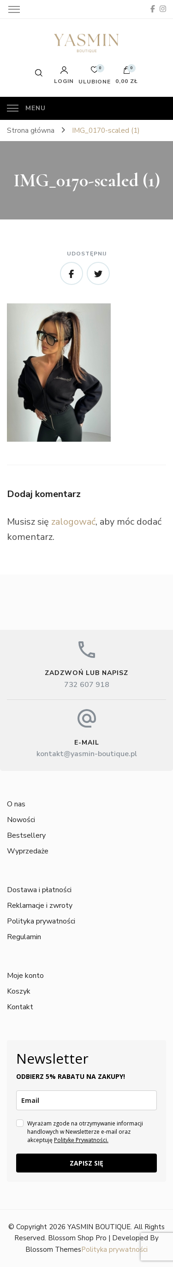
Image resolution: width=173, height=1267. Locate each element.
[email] (86, 1100)
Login (64, 75)
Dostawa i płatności (39, 890)
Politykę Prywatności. (81, 1140)
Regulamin (24, 937)
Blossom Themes (53, 1249)
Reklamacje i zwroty (39, 905)
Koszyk (18, 991)
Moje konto (25, 976)
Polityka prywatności (41, 921)
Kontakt (20, 1007)
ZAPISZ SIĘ (86, 1163)
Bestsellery (26, 835)
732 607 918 (86, 685)
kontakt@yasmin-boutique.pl (86, 754)
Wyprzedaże (27, 851)
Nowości (21, 820)
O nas (16, 804)
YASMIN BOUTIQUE (99, 1226)
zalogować (73, 521)
